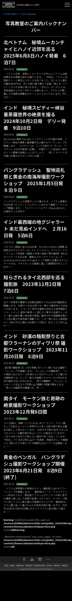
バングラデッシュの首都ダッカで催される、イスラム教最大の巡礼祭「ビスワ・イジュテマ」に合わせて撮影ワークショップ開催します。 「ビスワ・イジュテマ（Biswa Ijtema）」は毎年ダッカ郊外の (36, 216)
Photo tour (20, 565)
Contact (49, 565)
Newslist (65, 565)
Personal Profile (39, 565)
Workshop (29, 565)
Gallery (12, 565)
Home (6, 565)
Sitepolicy (56, 565)
